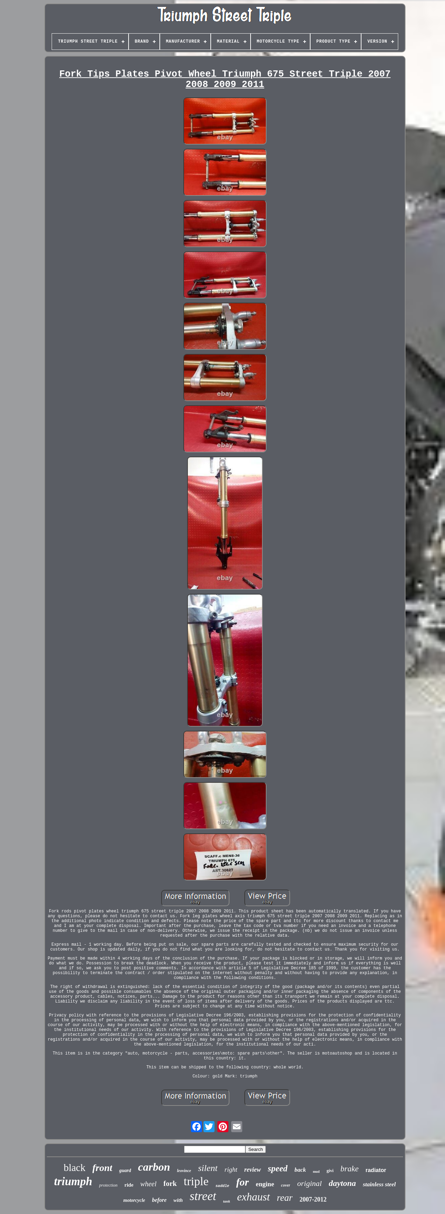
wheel (148, 1184)
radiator (376, 1170)
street (203, 1196)
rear (285, 1198)
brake (349, 1168)
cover (285, 1185)
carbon (154, 1167)
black (75, 1167)
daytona (342, 1183)
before (159, 1200)
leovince (184, 1170)
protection (108, 1185)
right (231, 1169)
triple (196, 1181)
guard (125, 1170)
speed (278, 1168)
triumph (73, 1181)
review (252, 1169)
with (178, 1200)
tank (226, 1201)
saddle (222, 1186)
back (300, 1170)
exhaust (253, 1197)
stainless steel (379, 1184)
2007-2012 (312, 1199)
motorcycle (134, 1200)
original (309, 1183)
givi (329, 1170)
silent (207, 1168)
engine (265, 1184)
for (242, 1182)
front (103, 1167)
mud (316, 1171)
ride (128, 1185)
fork (170, 1183)
